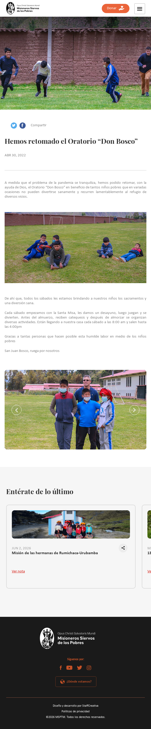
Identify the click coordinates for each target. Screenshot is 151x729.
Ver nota (18, 571)
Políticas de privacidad (75, 711)
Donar (115, 8)
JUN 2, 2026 (21, 548)
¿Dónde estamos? (79, 681)
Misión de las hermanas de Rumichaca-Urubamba (55, 553)
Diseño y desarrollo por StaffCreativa (75, 705)
